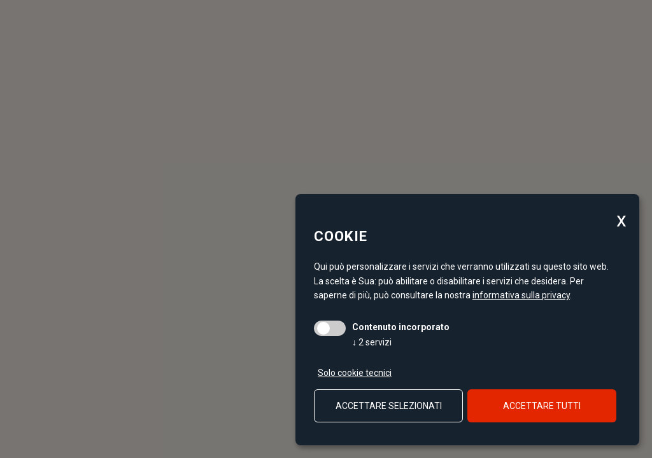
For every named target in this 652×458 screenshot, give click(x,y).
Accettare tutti (542, 406)
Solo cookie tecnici (355, 373)
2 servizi (372, 342)
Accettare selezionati (389, 406)
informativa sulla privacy (521, 295)
